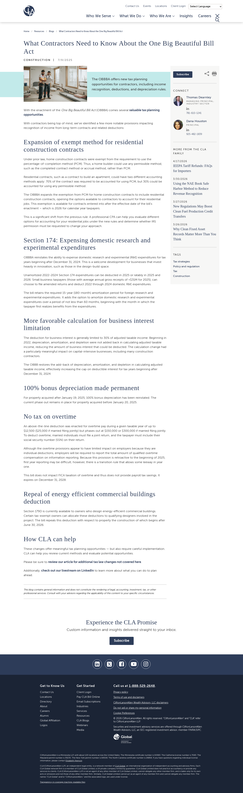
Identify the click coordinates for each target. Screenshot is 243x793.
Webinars (82, 725)
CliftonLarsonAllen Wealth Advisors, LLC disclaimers (140, 703)
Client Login (178, 6)
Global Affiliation (50, 720)
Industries (82, 706)
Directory (46, 701)
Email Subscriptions (88, 701)
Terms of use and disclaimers (128, 697)
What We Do (131, 16)
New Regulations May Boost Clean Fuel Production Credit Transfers (193, 211)
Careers (204, 16)
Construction (181, 276)
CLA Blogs (83, 720)
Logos (43, 725)
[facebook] (121, 664)
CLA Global (120, 766)
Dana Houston (196, 121)
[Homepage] (29, 11)
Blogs (51, 32)
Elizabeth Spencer (74, 761)
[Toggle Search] (217, 18)
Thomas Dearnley (198, 97)
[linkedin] (97, 664)
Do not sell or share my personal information (137, 708)
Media (80, 730)
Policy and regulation (186, 266)
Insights (186, 16)
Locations (161, 6)
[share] (207, 73)
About (43, 706)
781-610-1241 (193, 113)
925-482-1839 (194, 134)
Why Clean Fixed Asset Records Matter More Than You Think (194, 234)
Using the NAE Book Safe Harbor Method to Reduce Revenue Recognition (191, 188)
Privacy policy (120, 692)
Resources (39, 32)
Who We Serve (100, 16)
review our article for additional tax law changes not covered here (94, 562)
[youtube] (133, 664)
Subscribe (183, 74)
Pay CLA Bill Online (88, 697)
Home (26, 32)
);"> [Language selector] (205, 6)
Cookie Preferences (124, 713)
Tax (175, 271)
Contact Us (132, 6)
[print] (214, 73)
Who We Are (162, 16)
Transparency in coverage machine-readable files (62, 782)
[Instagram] (146, 664)
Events (147, 6)
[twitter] (109, 664)
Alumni (44, 716)
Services (82, 711)
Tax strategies (181, 261)
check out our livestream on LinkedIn (67, 570)
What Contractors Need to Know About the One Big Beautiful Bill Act (91, 32)
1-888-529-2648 (142, 686)
